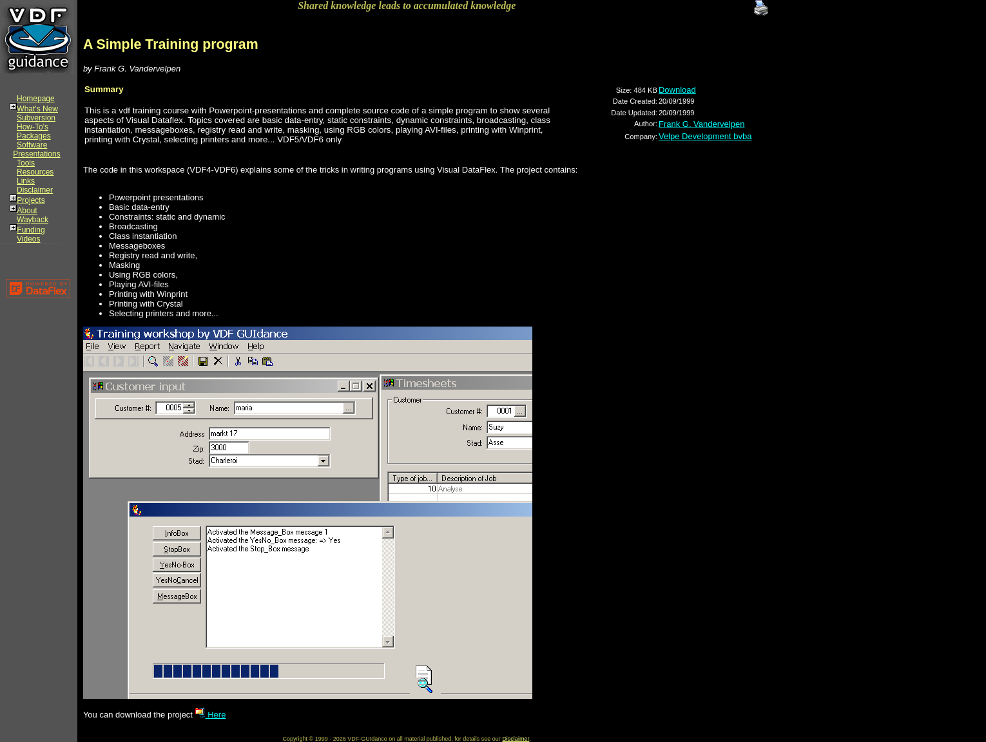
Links (26, 181)
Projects (30, 200)
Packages (34, 135)
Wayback (32, 219)
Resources (35, 171)
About (27, 210)
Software (32, 144)
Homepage (36, 98)
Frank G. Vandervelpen (701, 124)
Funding (30, 229)
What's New (37, 108)
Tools (26, 162)
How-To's (32, 126)
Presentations (36, 153)
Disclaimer (35, 190)
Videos (28, 238)
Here (210, 714)
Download (677, 90)
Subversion (36, 117)
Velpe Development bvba (705, 136)
